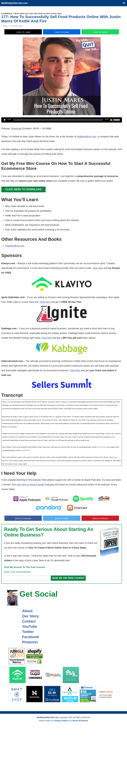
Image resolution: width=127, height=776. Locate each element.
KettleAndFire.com (86, 136)
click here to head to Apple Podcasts (35, 484)
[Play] (4, 120)
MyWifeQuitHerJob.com (14, 3)
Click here (97, 268)
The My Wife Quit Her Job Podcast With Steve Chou (37, 14)
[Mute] (111, 120)
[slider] (58, 120)
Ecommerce (6, 14)
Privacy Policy (61, 720)
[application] (61, 120)
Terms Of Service (80, 720)
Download (16, 128)
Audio (5, 26)
